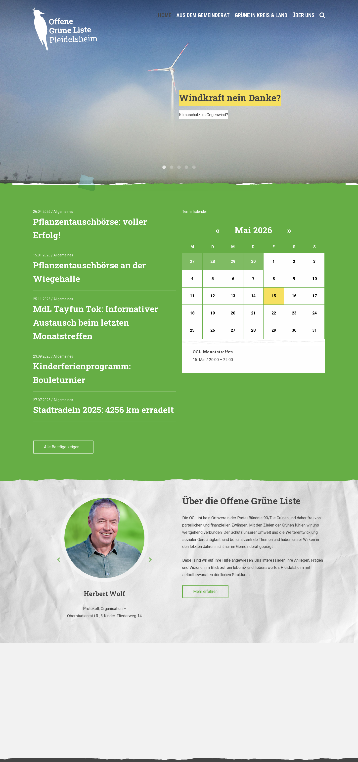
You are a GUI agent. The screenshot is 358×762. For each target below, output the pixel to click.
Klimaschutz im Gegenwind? (203, 114)
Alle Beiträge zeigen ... (63, 447)
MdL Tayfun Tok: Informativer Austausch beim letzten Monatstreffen (95, 322)
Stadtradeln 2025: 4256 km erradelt (103, 409)
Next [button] (150, 559)
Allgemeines (63, 212)
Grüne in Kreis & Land (261, 15)
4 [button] (186, 167)
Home (164, 15)
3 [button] (179, 167)
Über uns (303, 15)
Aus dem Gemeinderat (203, 15)
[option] (179, 95)
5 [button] (193, 167)
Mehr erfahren (205, 591)
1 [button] (164, 167)
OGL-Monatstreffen (213, 351)
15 (273, 296)
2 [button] (171, 167)
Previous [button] (58, 559)
